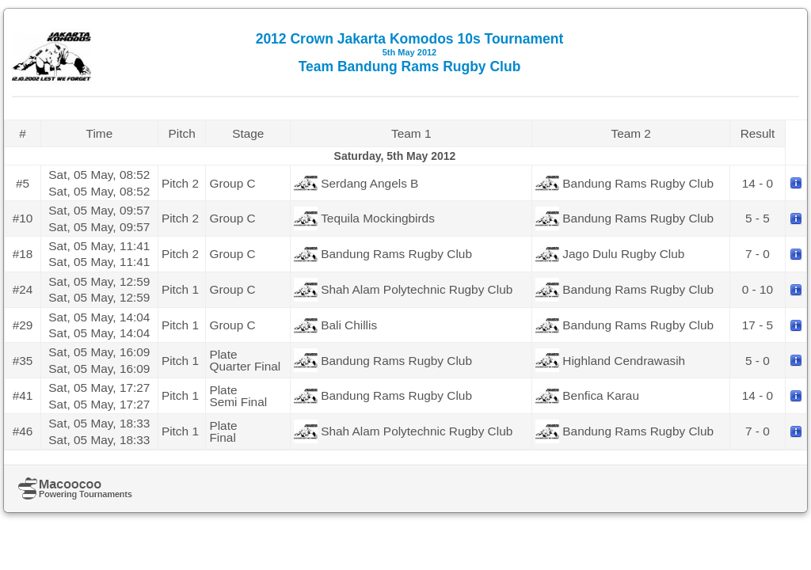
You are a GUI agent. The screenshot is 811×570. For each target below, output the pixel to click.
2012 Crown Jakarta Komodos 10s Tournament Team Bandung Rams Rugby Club (410, 52)
